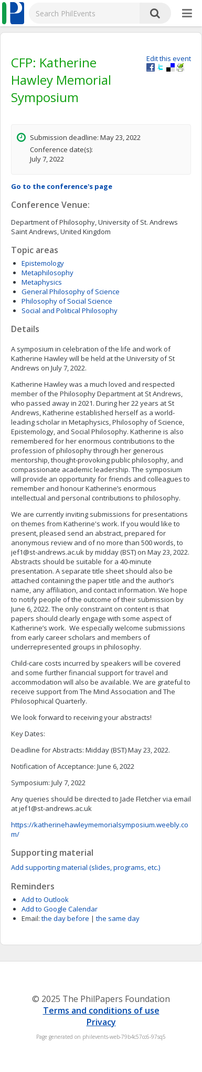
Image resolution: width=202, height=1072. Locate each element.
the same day (118, 918)
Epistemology (43, 263)
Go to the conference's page (61, 186)
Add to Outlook (45, 899)
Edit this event (168, 58)
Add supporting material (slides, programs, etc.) (85, 867)
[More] (187, 14)
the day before (65, 918)
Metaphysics (42, 282)
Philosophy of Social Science (67, 301)
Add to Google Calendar (60, 909)
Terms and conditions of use (101, 1010)
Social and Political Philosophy (70, 310)
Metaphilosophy (47, 272)
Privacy (101, 1022)
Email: (31, 918)
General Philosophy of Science (71, 291)
